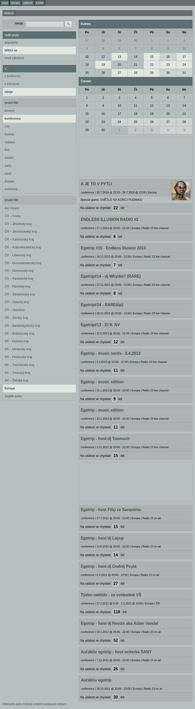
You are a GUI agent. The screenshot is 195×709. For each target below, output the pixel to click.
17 (184, 57)
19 (103, 64)
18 (87, 64)
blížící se (11, 50)
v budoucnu (12, 76)
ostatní (9, 158)
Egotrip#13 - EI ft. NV (100, 325)
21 (135, 64)
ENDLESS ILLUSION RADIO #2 (109, 219)
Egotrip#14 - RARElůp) (102, 305)
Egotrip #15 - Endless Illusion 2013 (113, 248)
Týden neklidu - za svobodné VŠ (111, 595)
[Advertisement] (135, 156)
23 (168, 64)
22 (151, 64)
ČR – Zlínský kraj (16, 318)
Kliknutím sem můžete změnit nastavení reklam (34, 704)
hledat (19, 23)
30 (135, 40)
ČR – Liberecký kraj (18, 255)
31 (184, 73)
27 (87, 40)
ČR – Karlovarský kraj (19, 239)
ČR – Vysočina (15, 310)
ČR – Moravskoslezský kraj (23, 263)
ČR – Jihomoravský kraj (21, 231)
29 (119, 40)
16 (168, 57)
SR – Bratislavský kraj (19, 333)
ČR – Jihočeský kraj (18, 224)
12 (103, 57)
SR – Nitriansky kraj (18, 349)
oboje (9, 92)
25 (87, 73)
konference (13, 118)
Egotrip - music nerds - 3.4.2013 (110, 353)
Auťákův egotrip (96, 680)
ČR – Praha (13, 216)
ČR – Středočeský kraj (20, 294)
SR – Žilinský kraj (16, 380)
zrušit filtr (12, 103)
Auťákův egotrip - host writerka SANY (116, 652)
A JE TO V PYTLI (96, 184)
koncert (9, 110)
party (8, 165)
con (7, 126)
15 (151, 57)
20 (119, 64)
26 (103, 73)
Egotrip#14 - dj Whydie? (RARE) (111, 276)
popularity (11, 42)
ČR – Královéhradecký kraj (23, 247)
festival (9, 134)
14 (135, 57)
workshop (11, 189)
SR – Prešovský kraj (18, 357)
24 (184, 64)
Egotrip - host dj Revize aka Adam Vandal (119, 623)
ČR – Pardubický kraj (19, 278)
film (7, 150)
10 (184, 48)
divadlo (9, 181)
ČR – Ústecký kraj (17, 302)
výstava (10, 142)
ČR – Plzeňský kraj (17, 286)
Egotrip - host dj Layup (102, 538)
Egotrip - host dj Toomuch (105, 438)
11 (87, 57)
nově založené (14, 58)
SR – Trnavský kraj (17, 373)
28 (103, 40)
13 (119, 57)
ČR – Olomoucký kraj (19, 271)
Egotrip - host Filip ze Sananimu (111, 509)
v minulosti (12, 84)
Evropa (10, 388)
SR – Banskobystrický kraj (22, 326)
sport (8, 173)
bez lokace (12, 208)
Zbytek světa (13, 396)
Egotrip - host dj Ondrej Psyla (108, 566)
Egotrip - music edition (102, 382)
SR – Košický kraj (16, 341)
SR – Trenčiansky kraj (19, 365)
